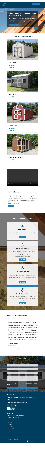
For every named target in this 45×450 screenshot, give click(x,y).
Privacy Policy (29, 383)
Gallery (9, 431)
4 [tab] (23, 348)
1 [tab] (18, 348)
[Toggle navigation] (42, 4)
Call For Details (22, 303)
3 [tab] (21, 348)
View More (11, 67)
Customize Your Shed (14, 24)
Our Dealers (10, 429)
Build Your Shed (35, 3)
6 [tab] (27, 348)
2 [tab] (19, 348)
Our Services (11, 428)
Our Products (11, 426)
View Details (22, 259)
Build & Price (12, 65)
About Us (10, 424)
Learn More (11, 206)
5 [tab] (25, 348)
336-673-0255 (40, 0)
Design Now (22, 236)
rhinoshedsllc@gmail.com (21, 402)
